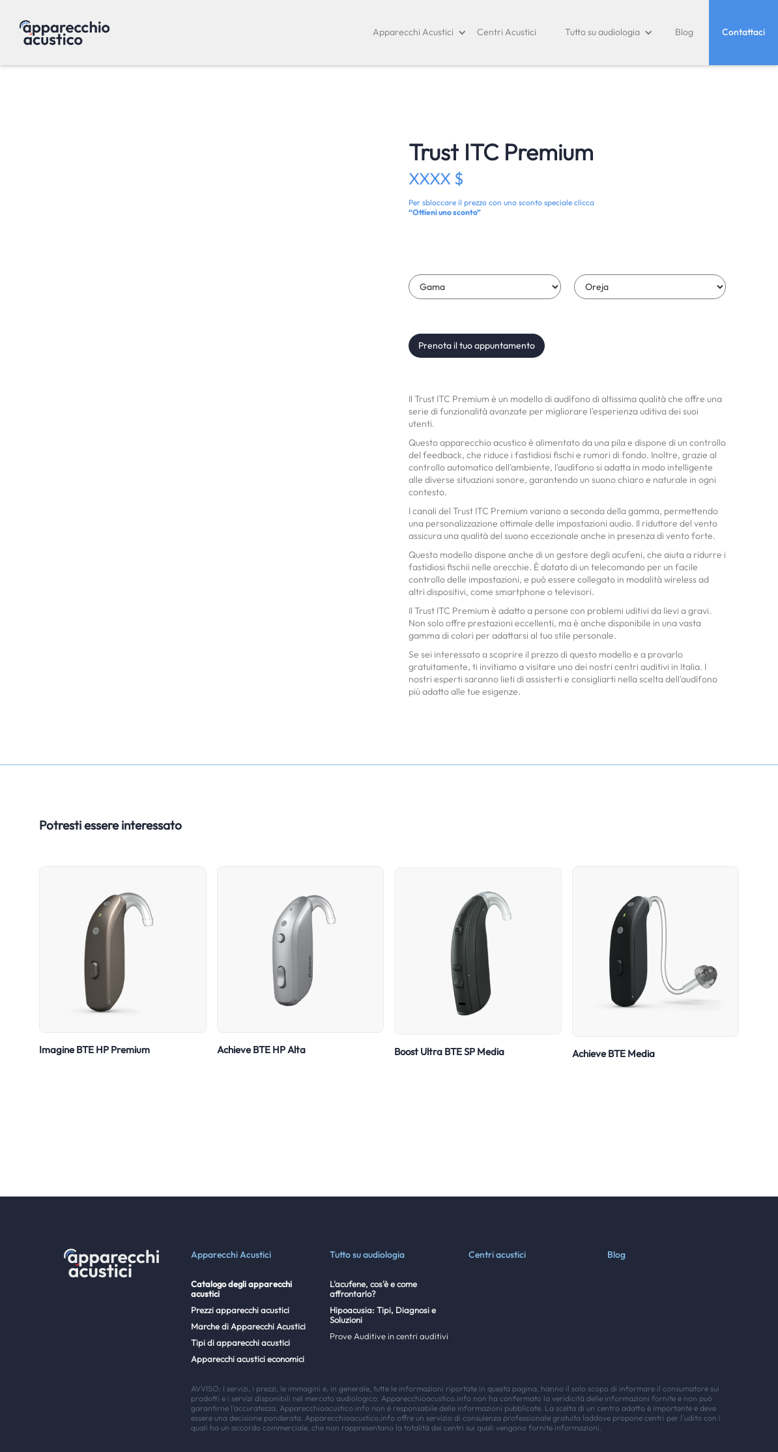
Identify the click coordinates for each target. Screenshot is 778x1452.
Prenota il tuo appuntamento (476, 345)
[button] (420, 32)
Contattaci (743, 32)
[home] (64, 33)
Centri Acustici (506, 32)
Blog (684, 32)
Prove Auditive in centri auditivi (389, 1336)
